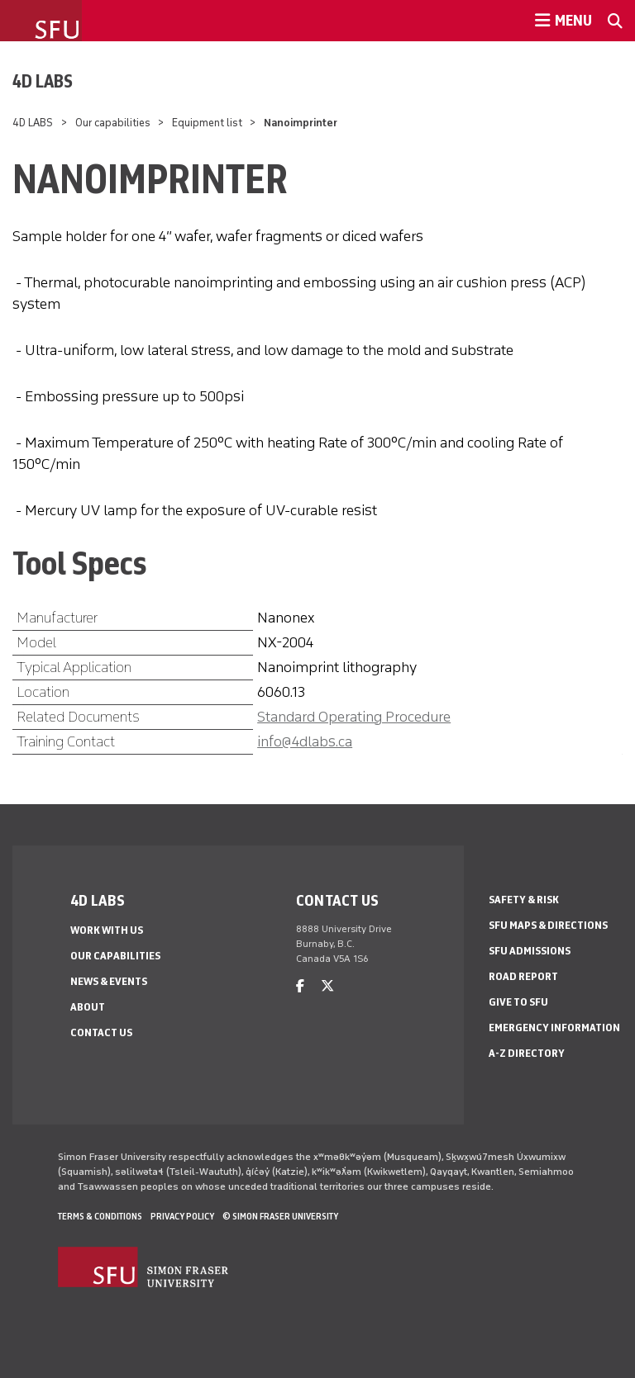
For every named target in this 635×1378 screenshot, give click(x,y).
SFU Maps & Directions (548, 925)
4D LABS (42, 80)
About (87, 1007)
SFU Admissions (530, 951)
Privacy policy (182, 1216)
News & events (108, 981)
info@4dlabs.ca (304, 741)
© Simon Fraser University (280, 1216)
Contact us (101, 1032)
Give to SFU (518, 1002)
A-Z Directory (527, 1053)
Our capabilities (112, 122)
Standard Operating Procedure (354, 717)
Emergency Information (554, 1027)
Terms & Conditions (100, 1216)
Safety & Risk (524, 900)
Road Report (523, 976)
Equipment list (207, 122)
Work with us (106, 930)
